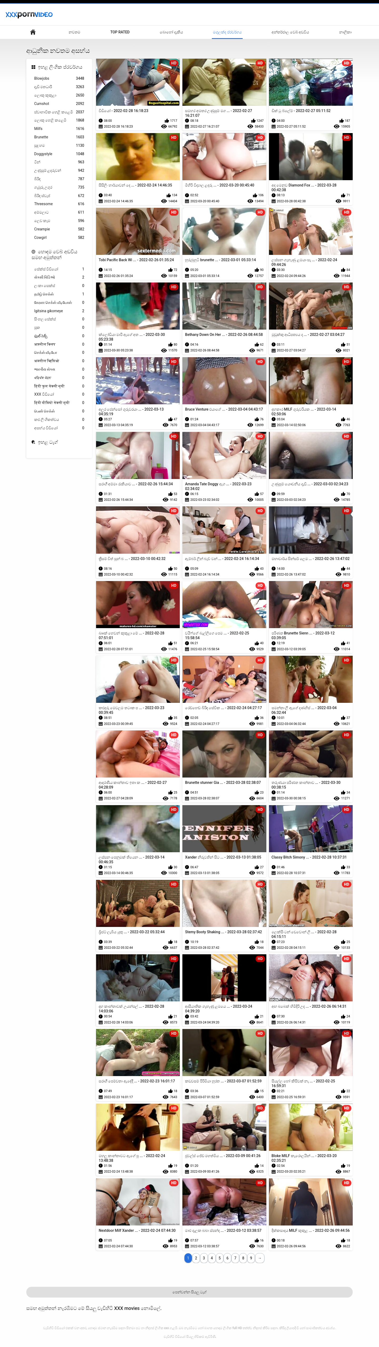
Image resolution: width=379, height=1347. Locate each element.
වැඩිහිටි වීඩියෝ (174, 1337)
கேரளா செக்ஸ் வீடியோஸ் (59, 302)
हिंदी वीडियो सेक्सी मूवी (59, 403)
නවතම (74, 32)
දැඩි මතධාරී (59, 87)
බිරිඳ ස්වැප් (59, 196)
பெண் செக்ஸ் (59, 411)
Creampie (59, 229)
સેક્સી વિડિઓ (59, 277)
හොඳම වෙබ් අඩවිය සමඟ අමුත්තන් (54, 254)
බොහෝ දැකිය (171, 32)
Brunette (59, 137)
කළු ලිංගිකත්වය (59, 419)
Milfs (59, 129)
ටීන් (59, 162)
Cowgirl (59, 237)
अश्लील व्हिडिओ (59, 361)
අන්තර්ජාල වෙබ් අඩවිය (290, 32)
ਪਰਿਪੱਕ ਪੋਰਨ (59, 378)
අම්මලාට (59, 212)
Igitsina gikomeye (59, 311)
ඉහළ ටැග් (48, 442)
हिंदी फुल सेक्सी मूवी (59, 386)
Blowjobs (59, 78)
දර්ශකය (32, 32)
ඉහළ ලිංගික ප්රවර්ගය (60, 67)
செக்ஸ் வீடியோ (59, 352)
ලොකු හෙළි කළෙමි (59, 120)
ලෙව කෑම (59, 221)
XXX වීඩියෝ (59, 394)
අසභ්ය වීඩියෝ (59, 428)
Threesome (59, 204)
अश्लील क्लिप (59, 344)
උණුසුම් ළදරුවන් (59, 170)
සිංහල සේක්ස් (59, 319)
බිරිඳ (59, 179)
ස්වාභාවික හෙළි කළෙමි (59, 112)
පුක (59, 327)
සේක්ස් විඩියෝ (59, 269)
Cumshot (59, 104)
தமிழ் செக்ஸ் (59, 294)
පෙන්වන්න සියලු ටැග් (189, 1292)
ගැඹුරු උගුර (59, 187)
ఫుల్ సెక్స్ (59, 336)
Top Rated (119, 32)
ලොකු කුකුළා (59, 95)
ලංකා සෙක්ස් (59, 286)
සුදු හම (59, 145)
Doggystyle (59, 154)
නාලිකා (345, 32)
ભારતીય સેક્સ (59, 369)
